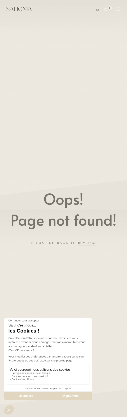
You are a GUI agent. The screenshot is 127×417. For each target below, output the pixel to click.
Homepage (87, 243)
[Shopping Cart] (106, 9)
